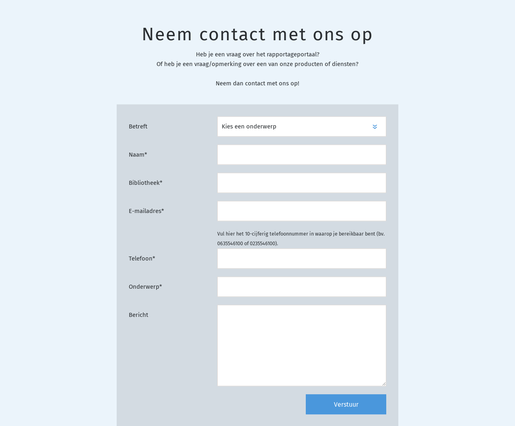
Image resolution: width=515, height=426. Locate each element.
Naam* (138, 155)
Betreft (138, 126)
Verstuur (346, 405)
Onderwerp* (145, 287)
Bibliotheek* (146, 183)
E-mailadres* (146, 211)
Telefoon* (142, 259)
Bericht (138, 315)
